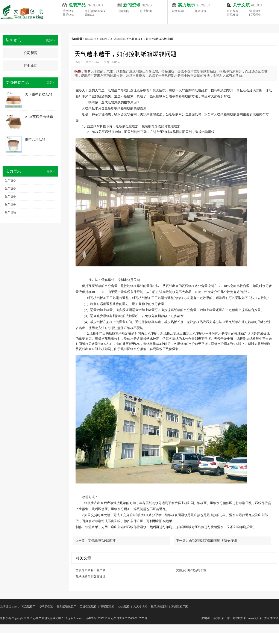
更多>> (50, 40)
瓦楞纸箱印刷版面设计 (103, 540)
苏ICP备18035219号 (98, 618)
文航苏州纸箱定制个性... (192, 570)
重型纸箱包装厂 (66, 606)
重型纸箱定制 (159, 606)
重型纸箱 (68, 11)
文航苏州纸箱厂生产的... (92, 570)
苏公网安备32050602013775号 (129, 618)
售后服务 (255, 11)
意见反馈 (233, 15)
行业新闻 (146, 11)
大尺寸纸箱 (140, 606)
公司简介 (233, 11)
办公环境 (200, 11)
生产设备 (10, 180)
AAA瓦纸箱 (255, 618)
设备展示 (178, 11)
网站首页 (90, 39)
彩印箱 (89, 15)
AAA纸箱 (124, 606)
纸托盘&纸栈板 (95, 11)
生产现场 (10, 212)
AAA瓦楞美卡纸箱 (39, 117)
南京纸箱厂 (28, 606)
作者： (78, 62)
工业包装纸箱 (88, 606)
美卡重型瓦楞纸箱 (38, 94)
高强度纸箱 (107, 606)
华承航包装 (46, 606)
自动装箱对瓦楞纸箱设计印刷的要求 (213, 540)
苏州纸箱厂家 (179, 606)
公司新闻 (123, 11)
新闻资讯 (105, 39)
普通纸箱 (68, 15)
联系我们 (255, 15)
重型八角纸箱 (35, 139)
